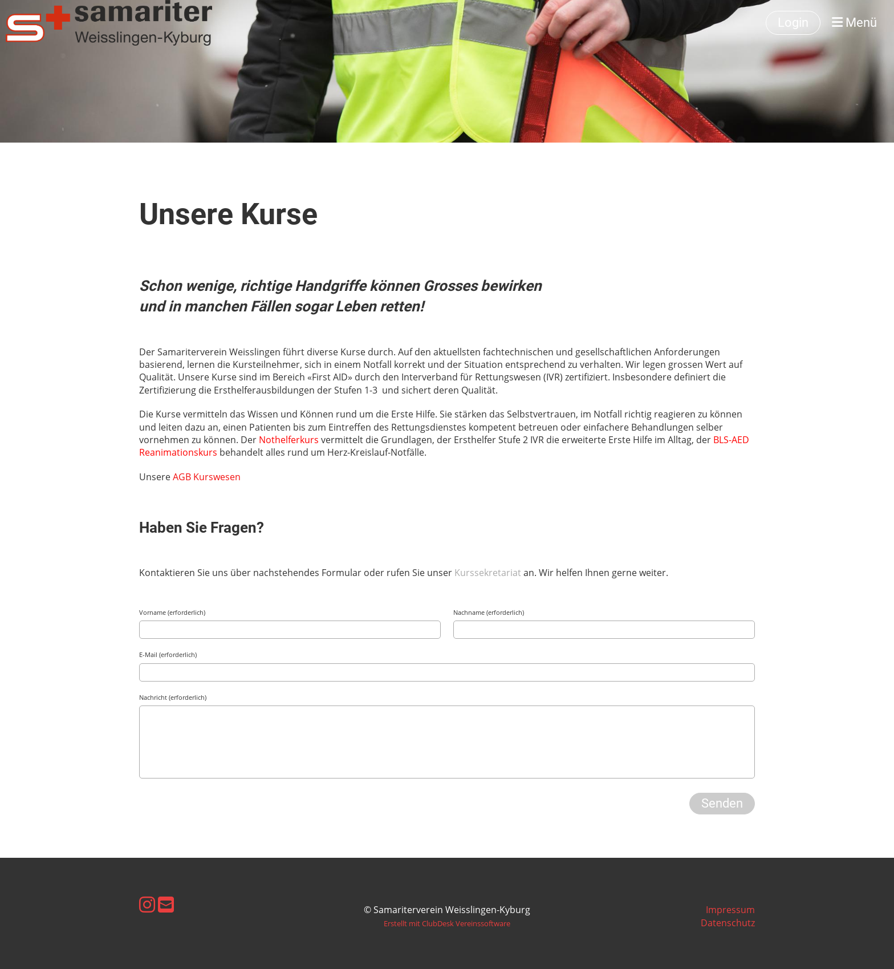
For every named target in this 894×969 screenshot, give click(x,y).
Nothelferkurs (290, 439)
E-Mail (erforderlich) (168, 654)
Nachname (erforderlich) (488, 612)
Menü (854, 22)
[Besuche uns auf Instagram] (147, 904)
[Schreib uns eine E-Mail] (166, 904)
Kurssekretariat (488, 572)
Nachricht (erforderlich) (172, 697)
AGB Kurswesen (208, 477)
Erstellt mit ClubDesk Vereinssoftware (447, 923)
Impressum (730, 909)
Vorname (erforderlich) (172, 612)
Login (793, 22)
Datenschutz (728, 923)
